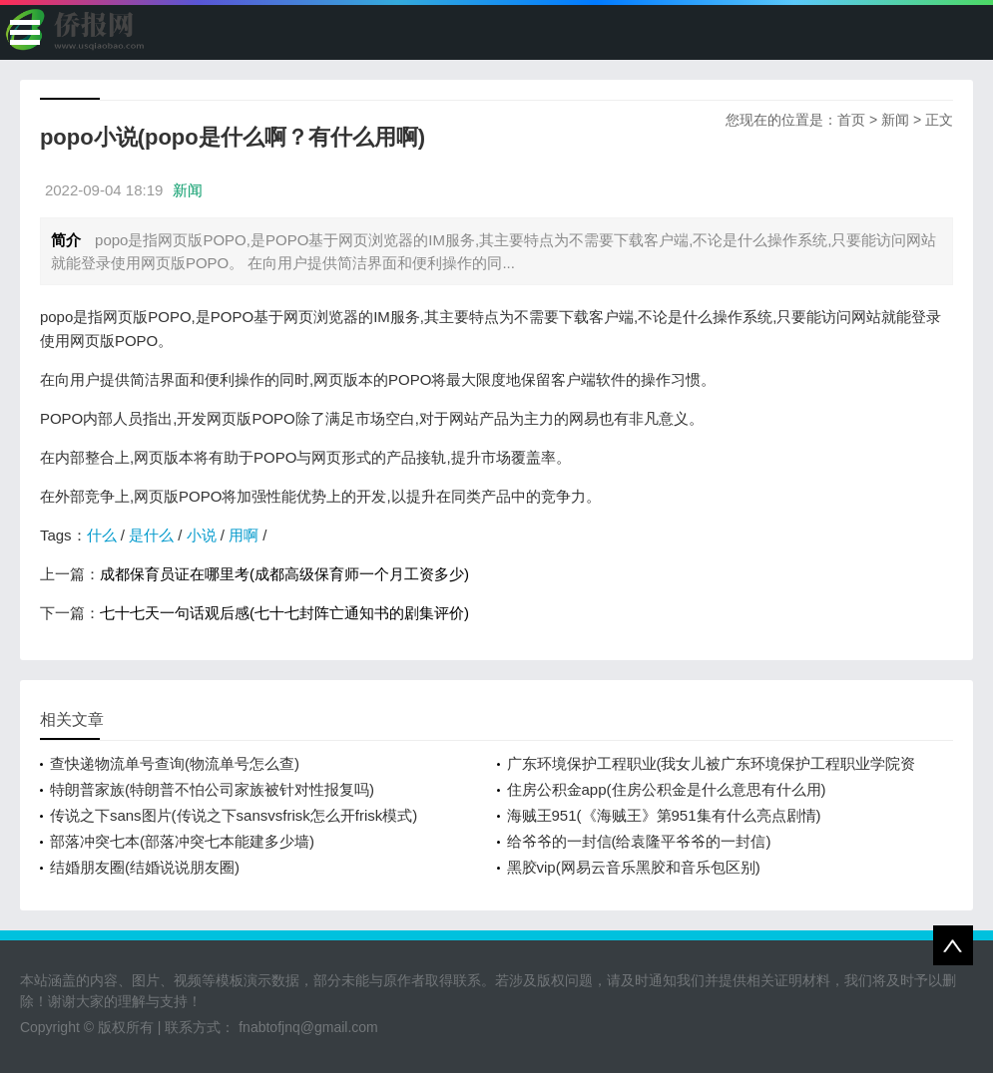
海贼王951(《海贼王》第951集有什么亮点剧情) (664, 815)
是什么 (151, 535)
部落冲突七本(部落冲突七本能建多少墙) (182, 841)
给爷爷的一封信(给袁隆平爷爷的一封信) (639, 841)
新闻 (895, 120)
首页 (851, 120)
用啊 (243, 535)
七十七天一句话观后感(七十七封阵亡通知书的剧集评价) (284, 612)
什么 (102, 535)
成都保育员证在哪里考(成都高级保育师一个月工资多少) (284, 573)
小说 (202, 535)
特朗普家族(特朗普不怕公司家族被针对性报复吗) (212, 789)
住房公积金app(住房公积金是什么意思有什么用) (666, 789)
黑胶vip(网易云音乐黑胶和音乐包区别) (633, 867)
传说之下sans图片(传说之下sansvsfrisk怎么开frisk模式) (233, 815)
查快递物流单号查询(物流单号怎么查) (174, 763)
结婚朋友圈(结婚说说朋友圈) (145, 867)
